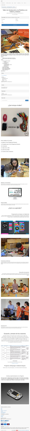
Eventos (2, 411)
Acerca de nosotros (6, 426)
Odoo (17, 430)
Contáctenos (2, 415)
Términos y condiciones (4, 410)
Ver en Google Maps (4, 75)
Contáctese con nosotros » (15, 363)
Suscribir (27, 100)
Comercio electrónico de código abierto (24, 430)
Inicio (1, 408)
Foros (1, 409)
